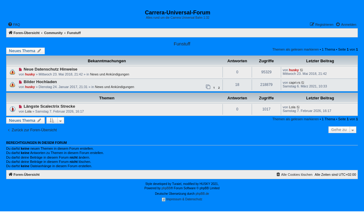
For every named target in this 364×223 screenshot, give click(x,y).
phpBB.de (202, 193)
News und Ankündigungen (109, 74)
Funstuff (182, 43)
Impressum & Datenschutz (182, 200)
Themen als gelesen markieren (296, 49)
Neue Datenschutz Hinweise (50, 69)
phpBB (166, 188)
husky (30, 74)
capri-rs (294, 82)
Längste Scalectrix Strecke (49, 106)
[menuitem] (14, 24)
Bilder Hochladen (40, 81)
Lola (28, 111)
